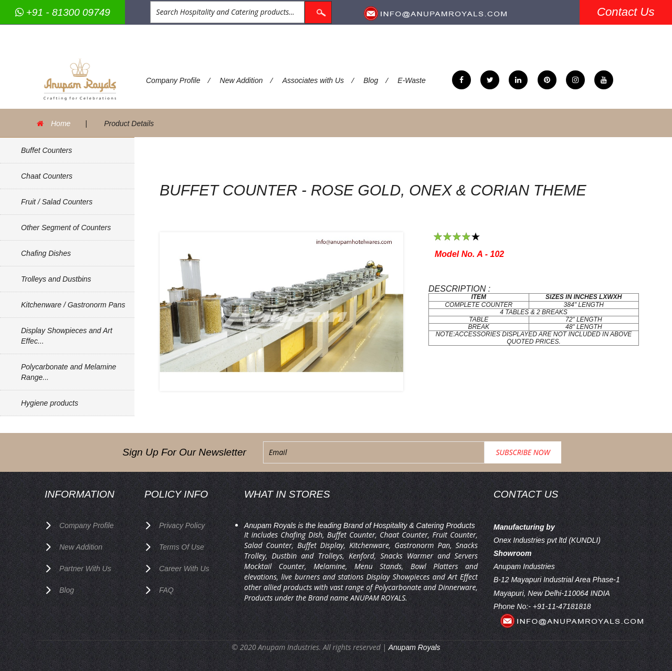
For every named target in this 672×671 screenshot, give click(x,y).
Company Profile (173, 80)
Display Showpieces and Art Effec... (66, 335)
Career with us (184, 568)
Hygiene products (49, 403)
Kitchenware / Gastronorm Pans (73, 305)
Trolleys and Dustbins (56, 279)
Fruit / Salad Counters (56, 202)
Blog (370, 80)
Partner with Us (85, 568)
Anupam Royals (414, 647)
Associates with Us (313, 80)
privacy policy (182, 525)
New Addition (241, 80)
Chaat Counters (46, 176)
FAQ (166, 590)
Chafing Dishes (46, 253)
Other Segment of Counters (66, 227)
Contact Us (626, 11)
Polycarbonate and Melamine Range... (68, 372)
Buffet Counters (46, 150)
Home (60, 123)
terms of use (181, 547)
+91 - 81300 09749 (62, 12)
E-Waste (411, 80)
